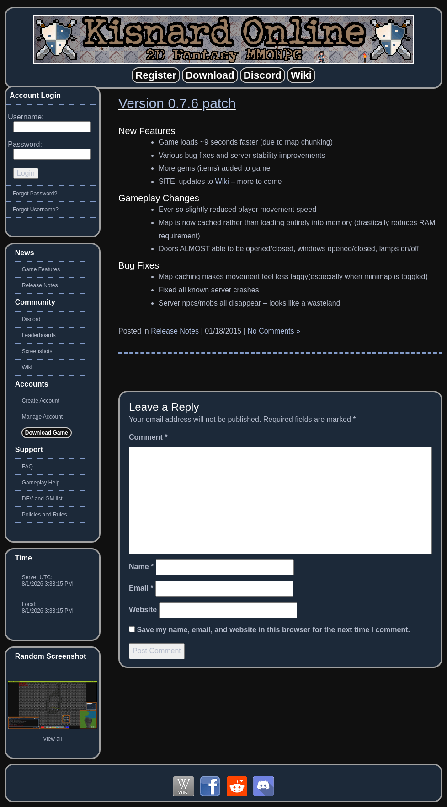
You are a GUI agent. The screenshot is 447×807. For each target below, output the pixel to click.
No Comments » (273, 331)
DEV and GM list (42, 498)
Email (141, 588)
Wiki (222, 181)
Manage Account (42, 417)
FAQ (27, 466)
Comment (148, 437)
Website (143, 609)
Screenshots (37, 351)
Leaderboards (39, 335)
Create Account (40, 401)
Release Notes (175, 331)
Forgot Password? (35, 193)
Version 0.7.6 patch (177, 103)
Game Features (41, 269)
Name (141, 566)
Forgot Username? (36, 209)
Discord (31, 319)
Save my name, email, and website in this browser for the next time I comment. (273, 630)
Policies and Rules (44, 514)
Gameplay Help (41, 482)
